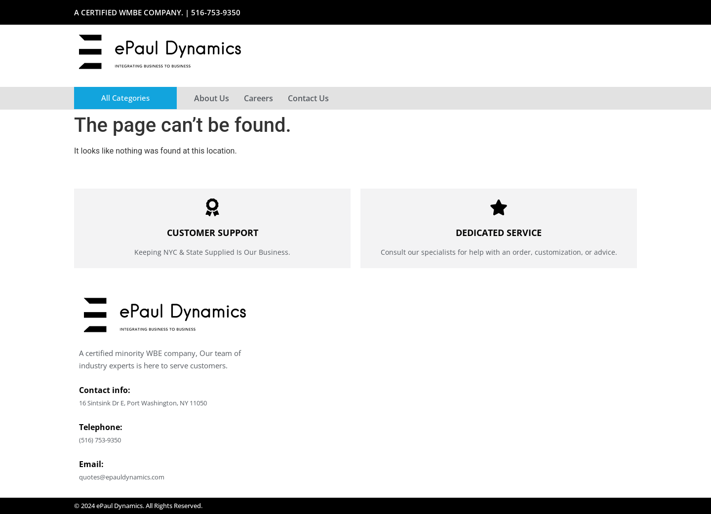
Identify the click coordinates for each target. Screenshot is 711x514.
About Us (211, 98)
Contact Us (308, 98)
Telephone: (100, 427)
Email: (91, 464)
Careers (258, 98)
